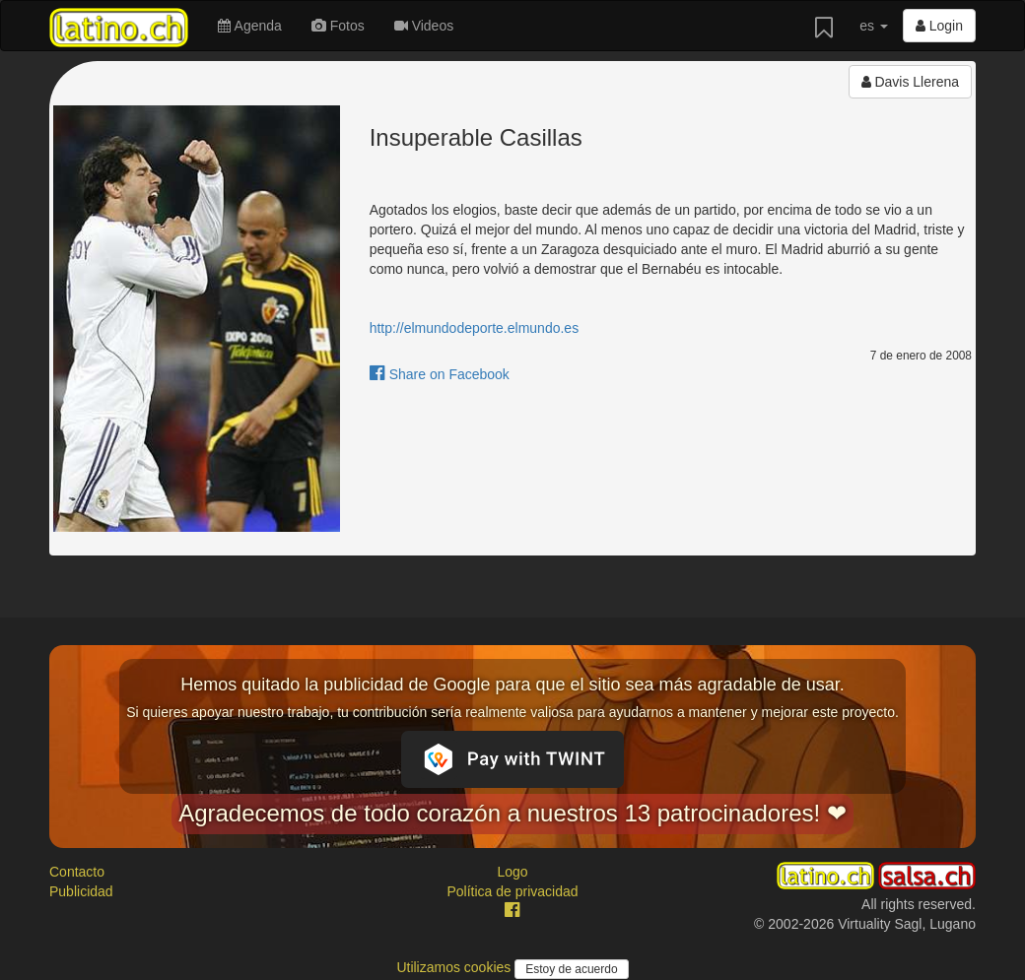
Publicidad (81, 891)
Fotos (338, 25)
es (873, 25)
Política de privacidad (512, 891)
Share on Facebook (440, 374)
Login (939, 25)
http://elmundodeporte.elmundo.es (474, 328)
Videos (423, 25)
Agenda (249, 25)
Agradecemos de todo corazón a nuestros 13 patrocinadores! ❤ (512, 813)
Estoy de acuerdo (571, 969)
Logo (512, 872)
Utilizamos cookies (455, 967)
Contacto (76, 872)
